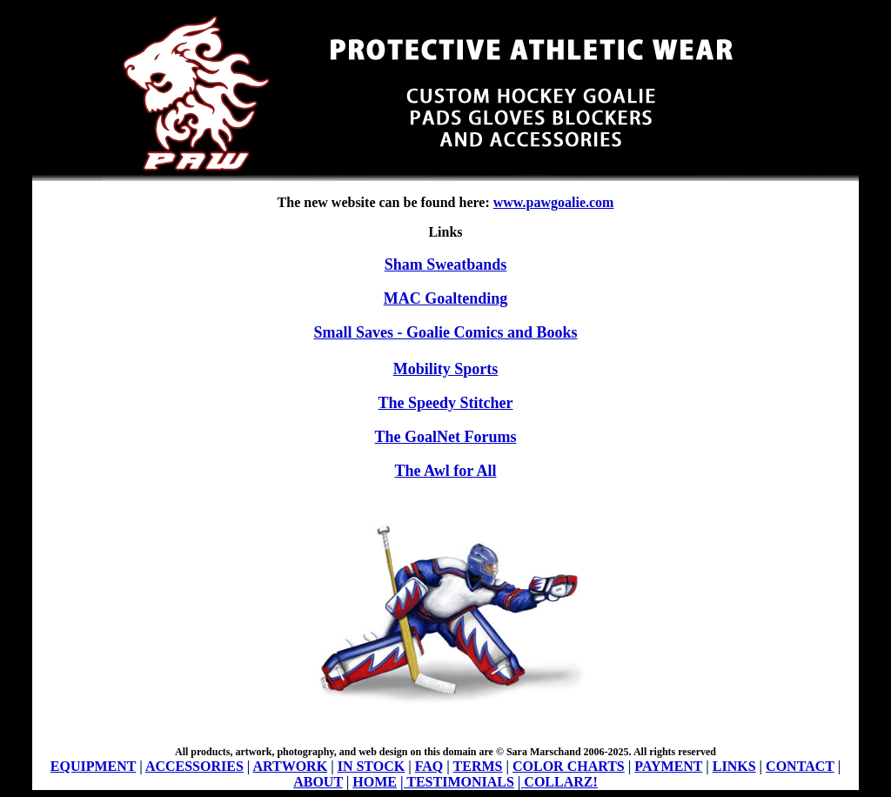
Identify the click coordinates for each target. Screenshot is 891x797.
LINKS (734, 766)
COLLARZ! (560, 781)
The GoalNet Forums (446, 436)
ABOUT (318, 781)
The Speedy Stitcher (446, 403)
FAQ (429, 766)
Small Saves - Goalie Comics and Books (445, 332)
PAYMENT (668, 766)
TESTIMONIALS (460, 781)
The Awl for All (446, 470)
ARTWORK (289, 766)
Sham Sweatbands (446, 264)
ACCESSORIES (194, 766)
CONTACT (800, 766)
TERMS (478, 766)
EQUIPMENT (93, 766)
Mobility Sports (446, 369)
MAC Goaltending (446, 298)
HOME (374, 781)
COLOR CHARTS (568, 766)
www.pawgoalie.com (553, 202)
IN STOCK (371, 766)
